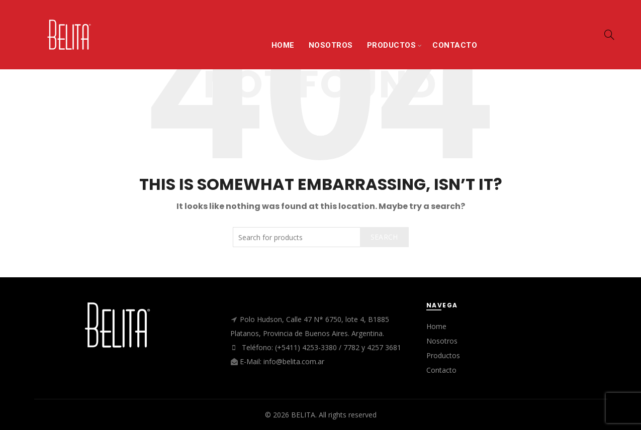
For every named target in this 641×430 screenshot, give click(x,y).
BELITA (303, 414)
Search (384, 237)
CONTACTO (454, 45)
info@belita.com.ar (293, 361)
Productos (443, 355)
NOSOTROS (331, 45)
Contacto (441, 370)
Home (436, 326)
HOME (283, 45)
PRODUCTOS (391, 45)
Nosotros (441, 341)
